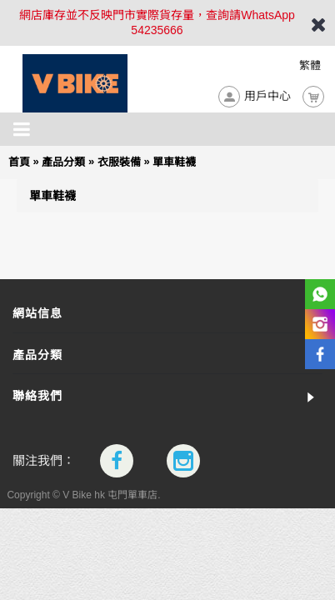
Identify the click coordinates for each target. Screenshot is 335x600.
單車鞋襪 (174, 162)
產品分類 (63, 162)
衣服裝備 (119, 162)
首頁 (19, 162)
